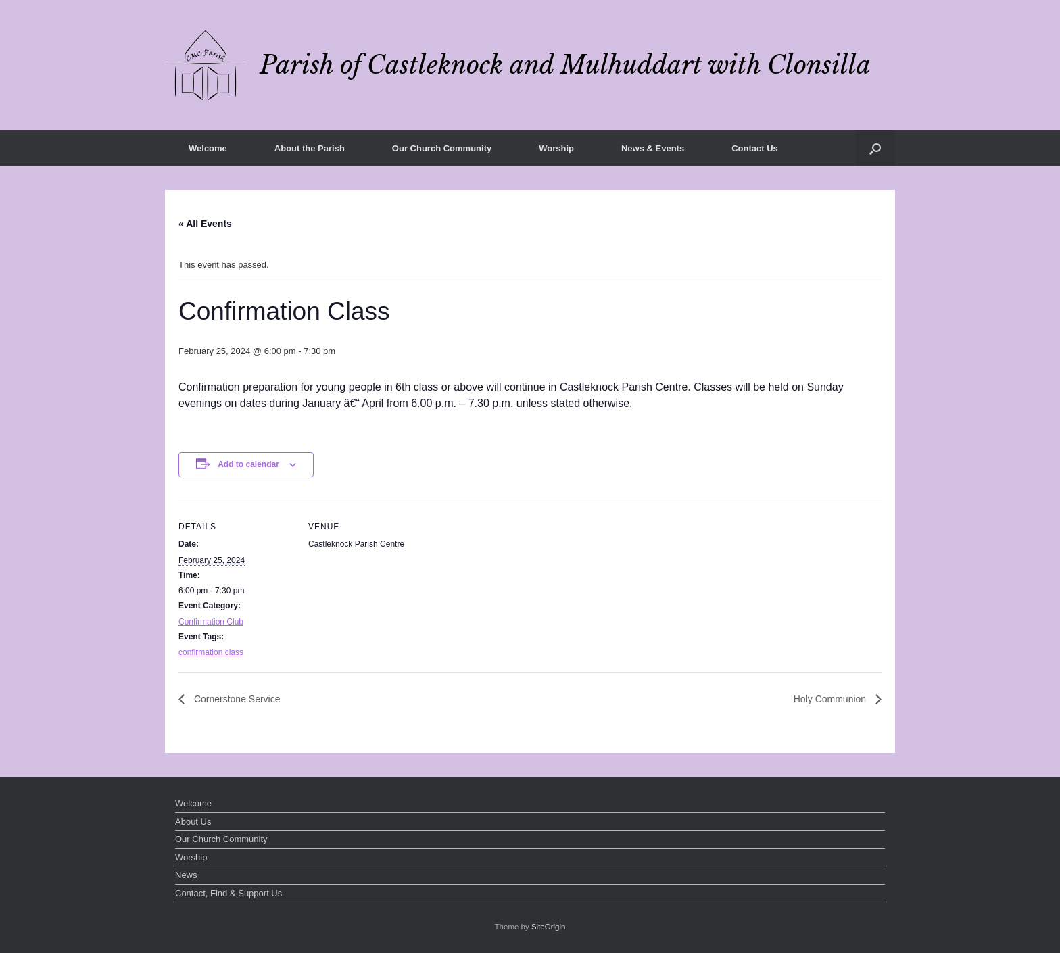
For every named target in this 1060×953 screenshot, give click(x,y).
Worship (556, 148)
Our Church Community (441, 148)
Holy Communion (831, 698)
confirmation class (210, 652)
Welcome (208, 148)
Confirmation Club (210, 622)
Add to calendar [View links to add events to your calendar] (248, 464)
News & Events (652, 148)
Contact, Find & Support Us (228, 893)
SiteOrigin (548, 927)
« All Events (205, 223)
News (186, 875)
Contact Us (754, 148)
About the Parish (309, 148)
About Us (193, 821)
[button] (875, 148)
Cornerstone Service (236, 698)
